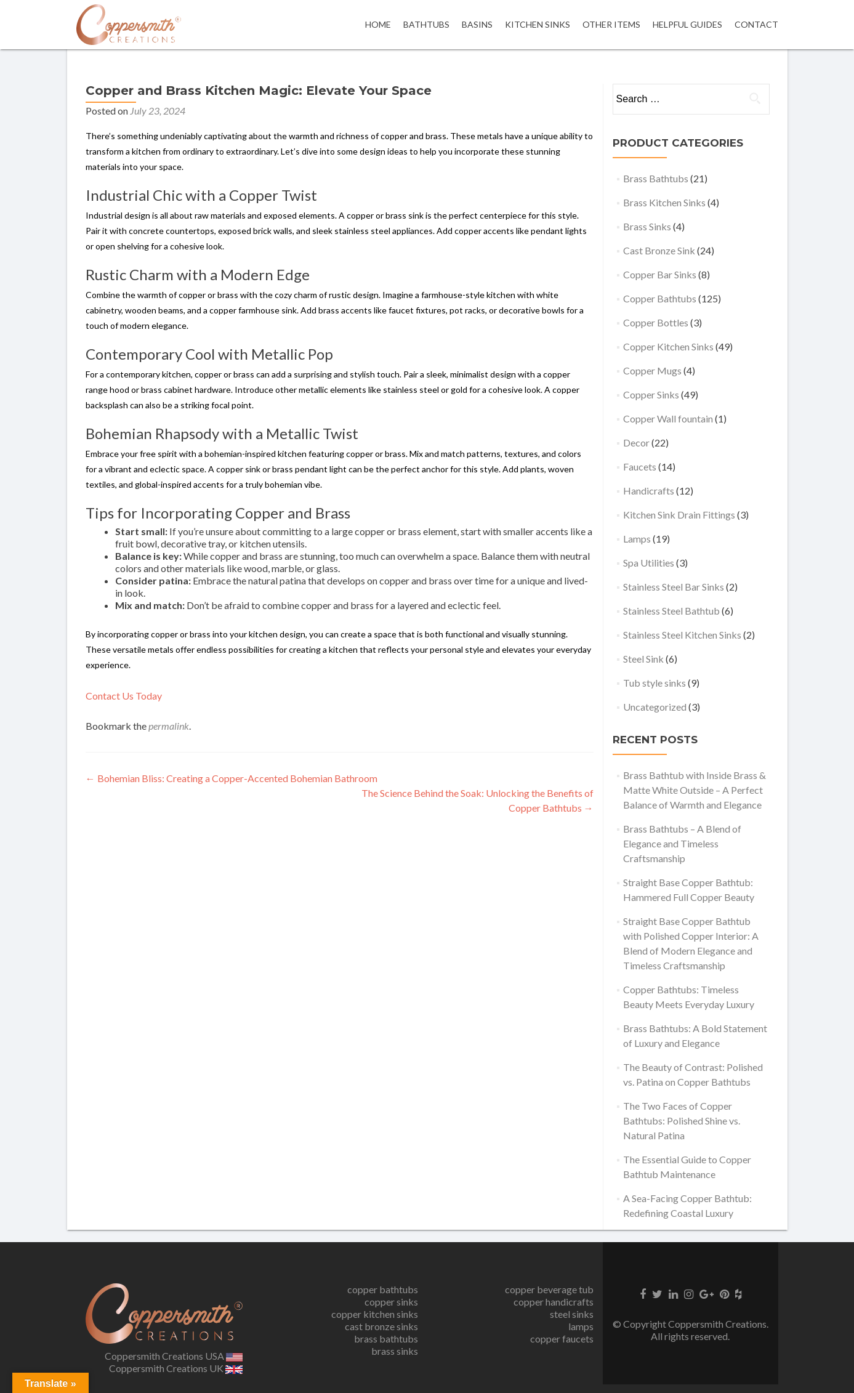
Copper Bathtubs (659, 298)
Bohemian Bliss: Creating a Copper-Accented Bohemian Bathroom (231, 778)
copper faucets (562, 1338)
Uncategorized (655, 707)
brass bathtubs (386, 1338)
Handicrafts (648, 490)
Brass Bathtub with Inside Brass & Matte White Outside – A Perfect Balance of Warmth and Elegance (694, 789)
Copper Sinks (651, 394)
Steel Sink (643, 658)
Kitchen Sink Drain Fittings (679, 514)
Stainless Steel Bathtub (671, 610)
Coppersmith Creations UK (176, 1368)
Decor (636, 442)
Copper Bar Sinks (659, 274)
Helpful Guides (687, 24)
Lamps (637, 538)
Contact (756, 24)
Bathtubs (426, 24)
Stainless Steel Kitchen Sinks (682, 634)
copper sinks (391, 1301)
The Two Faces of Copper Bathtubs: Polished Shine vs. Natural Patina (681, 1120)
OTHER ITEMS (611, 24)
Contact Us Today (124, 695)
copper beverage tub (549, 1289)
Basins (477, 24)
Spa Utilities (648, 562)
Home (378, 24)
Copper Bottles (655, 322)
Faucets (639, 466)
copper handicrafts (554, 1301)
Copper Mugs (652, 370)
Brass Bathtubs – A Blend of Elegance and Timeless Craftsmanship (682, 843)
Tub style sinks (654, 682)
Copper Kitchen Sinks (668, 346)
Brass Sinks (647, 226)
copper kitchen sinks (374, 1314)
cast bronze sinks (381, 1326)
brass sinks (394, 1351)
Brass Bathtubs (655, 178)
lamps (581, 1326)
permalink (168, 726)
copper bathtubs (382, 1289)
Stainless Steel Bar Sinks (673, 586)
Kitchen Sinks (537, 24)
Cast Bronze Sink (659, 250)
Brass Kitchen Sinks (664, 202)
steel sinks (572, 1314)
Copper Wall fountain (668, 418)
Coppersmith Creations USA (174, 1356)
